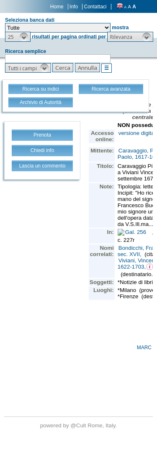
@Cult (79, 425)
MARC (144, 347)
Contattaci (95, 7)
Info (73, 7)
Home (57, 7)
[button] (18, 37)
